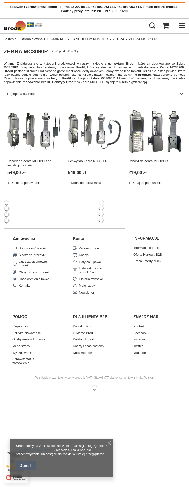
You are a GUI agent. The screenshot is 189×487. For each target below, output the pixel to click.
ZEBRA (118, 39)
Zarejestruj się (89, 248)
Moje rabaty (87, 285)
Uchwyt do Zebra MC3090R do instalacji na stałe (29, 163)
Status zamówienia (32, 248)
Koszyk (84, 255)
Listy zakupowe (90, 262)
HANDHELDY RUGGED (89, 39)
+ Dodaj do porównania (24, 183)
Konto (78, 238)
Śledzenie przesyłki (32, 255)
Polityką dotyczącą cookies (35, 450)
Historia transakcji (91, 279)
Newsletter (86, 292)
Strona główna (32, 39)
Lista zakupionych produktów (91, 270)
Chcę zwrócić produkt (34, 272)
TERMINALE (56, 39)
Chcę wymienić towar (34, 279)
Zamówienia (24, 238)
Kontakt (24, 285)
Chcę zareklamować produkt (33, 263)
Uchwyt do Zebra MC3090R (87, 161)
